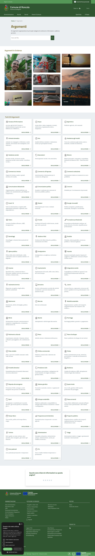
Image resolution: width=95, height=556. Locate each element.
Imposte (37, 81)
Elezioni (40, 203)
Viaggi (68, 433)
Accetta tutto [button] (7, 549)
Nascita (40, 318)
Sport (10, 399)
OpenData (50, 537)
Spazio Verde (70, 384)
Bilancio (69, 155)
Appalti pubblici (30, 513)
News (70, 505)
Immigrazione (42, 251)
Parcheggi (70, 318)
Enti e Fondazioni (9, 514)
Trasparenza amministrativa (46, 416)
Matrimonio (11, 301)
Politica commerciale (44, 351)
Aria (39, 138)
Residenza (70, 368)
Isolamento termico (14, 285)
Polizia (69, 351)
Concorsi (69, 187)
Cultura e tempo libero (32, 507)
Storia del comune (73, 506)
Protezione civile (42, 368)
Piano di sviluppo (72, 334)
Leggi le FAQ (29, 528)
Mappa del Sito (35, 554)
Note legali (29, 554)
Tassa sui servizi (71, 399)
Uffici (6, 508)
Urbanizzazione (42, 433)
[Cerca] (89, 8)
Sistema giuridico (43, 384)
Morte (10, 318)
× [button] (21, 524)
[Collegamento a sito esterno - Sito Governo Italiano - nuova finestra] (73, 554)
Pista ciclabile (12, 351)
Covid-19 (11, 203)
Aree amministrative (10, 505)
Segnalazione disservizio (32, 532)
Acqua (39, 122)
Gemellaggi (11, 236)
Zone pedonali (12, 449)
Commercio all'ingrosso (44, 172)
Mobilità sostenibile (72, 301)
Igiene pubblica (12, 251)
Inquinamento (42, 268)
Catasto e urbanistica (32, 515)
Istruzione (38, 102)
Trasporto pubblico (72, 416)
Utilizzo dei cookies (43, 554)
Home (13, 21)
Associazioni (41, 155)
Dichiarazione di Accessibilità (54, 533)
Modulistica (51, 506)
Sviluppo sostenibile (43, 399)
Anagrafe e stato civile (32, 505)
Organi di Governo (9, 516)
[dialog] (12, 538)
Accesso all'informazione (15, 122)
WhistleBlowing (30, 535)
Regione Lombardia (8, 2)
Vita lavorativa (30, 509)
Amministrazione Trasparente (12, 512)
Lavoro (69, 285)
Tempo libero (67, 63)
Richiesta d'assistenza (31, 533)
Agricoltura (70, 122)
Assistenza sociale (11, 86)
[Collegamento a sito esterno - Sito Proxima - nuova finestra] (69, 554)
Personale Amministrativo (11, 510)
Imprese (10, 268)
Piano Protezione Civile (53, 508)
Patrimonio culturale (14, 334)
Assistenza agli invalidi (73, 138)
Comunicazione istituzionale (14, 102)
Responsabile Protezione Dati (55, 535)
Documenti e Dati (9, 506)
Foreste (40, 220)
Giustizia (69, 236)
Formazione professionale (74, 220)
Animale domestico (13, 138)
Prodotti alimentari (13, 368)
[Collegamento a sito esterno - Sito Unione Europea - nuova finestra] (30, 494)
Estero (10, 220)
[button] (29, 520)
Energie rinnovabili (72, 203)
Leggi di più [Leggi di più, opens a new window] (13, 536)
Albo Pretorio (51, 528)
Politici (6, 518)
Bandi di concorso (52, 505)
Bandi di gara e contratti (53, 532)
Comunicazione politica (44, 187)
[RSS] (77, 8)
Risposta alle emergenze (15, 384)
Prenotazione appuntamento (33, 530)
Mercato (40, 301)
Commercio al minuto (14, 172)
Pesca (39, 334)
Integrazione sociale (72, 268)
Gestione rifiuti (39, 69)
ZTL (39, 449)
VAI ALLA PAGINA (27, 132)
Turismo (66, 102)
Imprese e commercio (32, 511)
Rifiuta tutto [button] (17, 549)
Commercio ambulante (73, 172)
